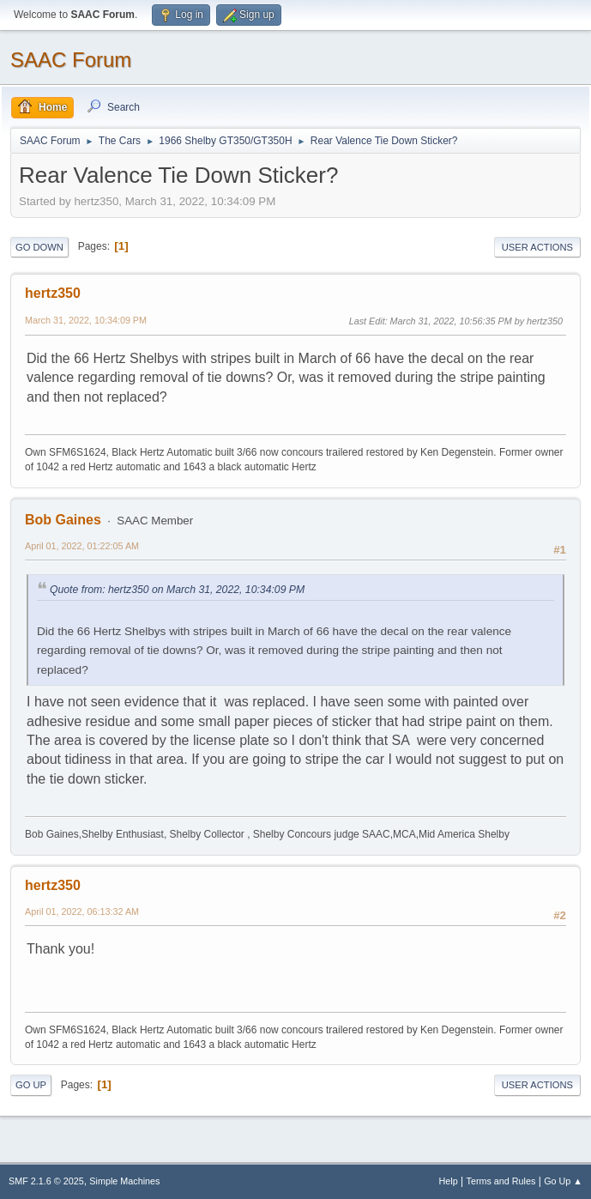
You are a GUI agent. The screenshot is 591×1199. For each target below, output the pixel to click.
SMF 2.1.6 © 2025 (46, 1181)
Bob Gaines (63, 519)
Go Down (39, 247)
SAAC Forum (70, 59)
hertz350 (53, 293)
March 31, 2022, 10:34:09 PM (86, 320)
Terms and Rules (501, 1181)
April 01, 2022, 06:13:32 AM (82, 911)
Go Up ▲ (563, 1181)
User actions (537, 247)
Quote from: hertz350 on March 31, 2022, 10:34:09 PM (177, 590)
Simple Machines (124, 1181)
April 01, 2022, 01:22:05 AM (82, 546)
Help (448, 1181)
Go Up (30, 1085)
